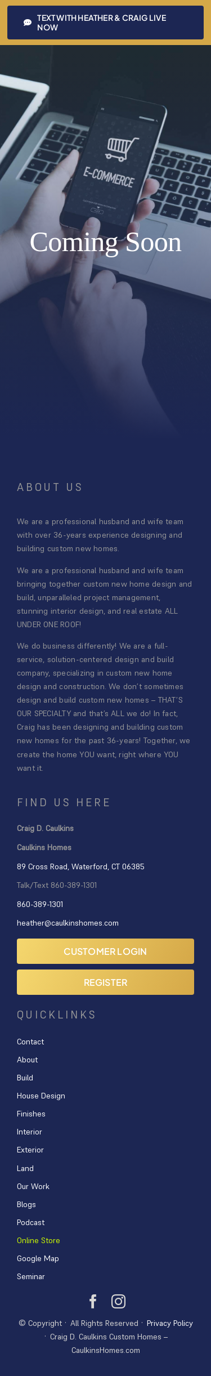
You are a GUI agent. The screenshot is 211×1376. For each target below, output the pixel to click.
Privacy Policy (170, 1323)
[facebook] (93, 1301)
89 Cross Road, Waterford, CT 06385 (81, 866)
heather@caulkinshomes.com (68, 923)
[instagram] (118, 1301)
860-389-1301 (40, 904)
